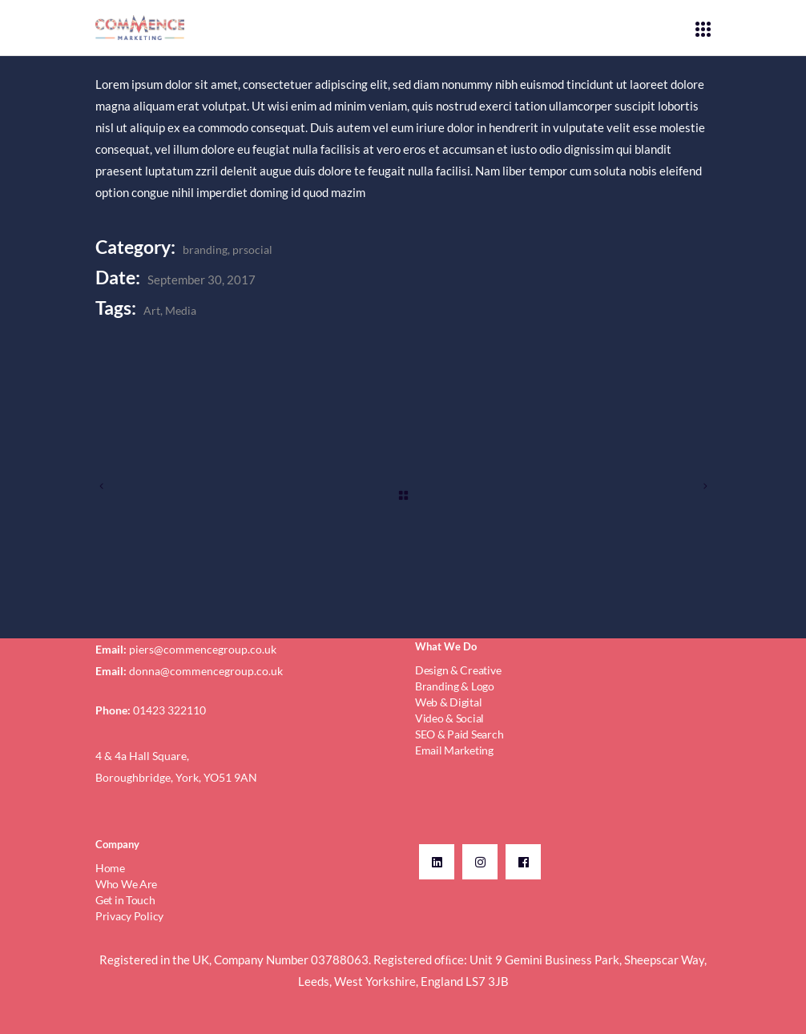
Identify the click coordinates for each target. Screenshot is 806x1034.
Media (180, 310)
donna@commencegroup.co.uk (206, 671)
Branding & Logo (454, 686)
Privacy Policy (129, 916)
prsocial (252, 249)
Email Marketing (454, 750)
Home (110, 868)
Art (151, 310)
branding (205, 249)
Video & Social (449, 718)
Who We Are (126, 884)
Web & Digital (448, 702)
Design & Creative (458, 670)
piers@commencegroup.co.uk (202, 649)
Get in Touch (125, 900)
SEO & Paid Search (459, 734)
